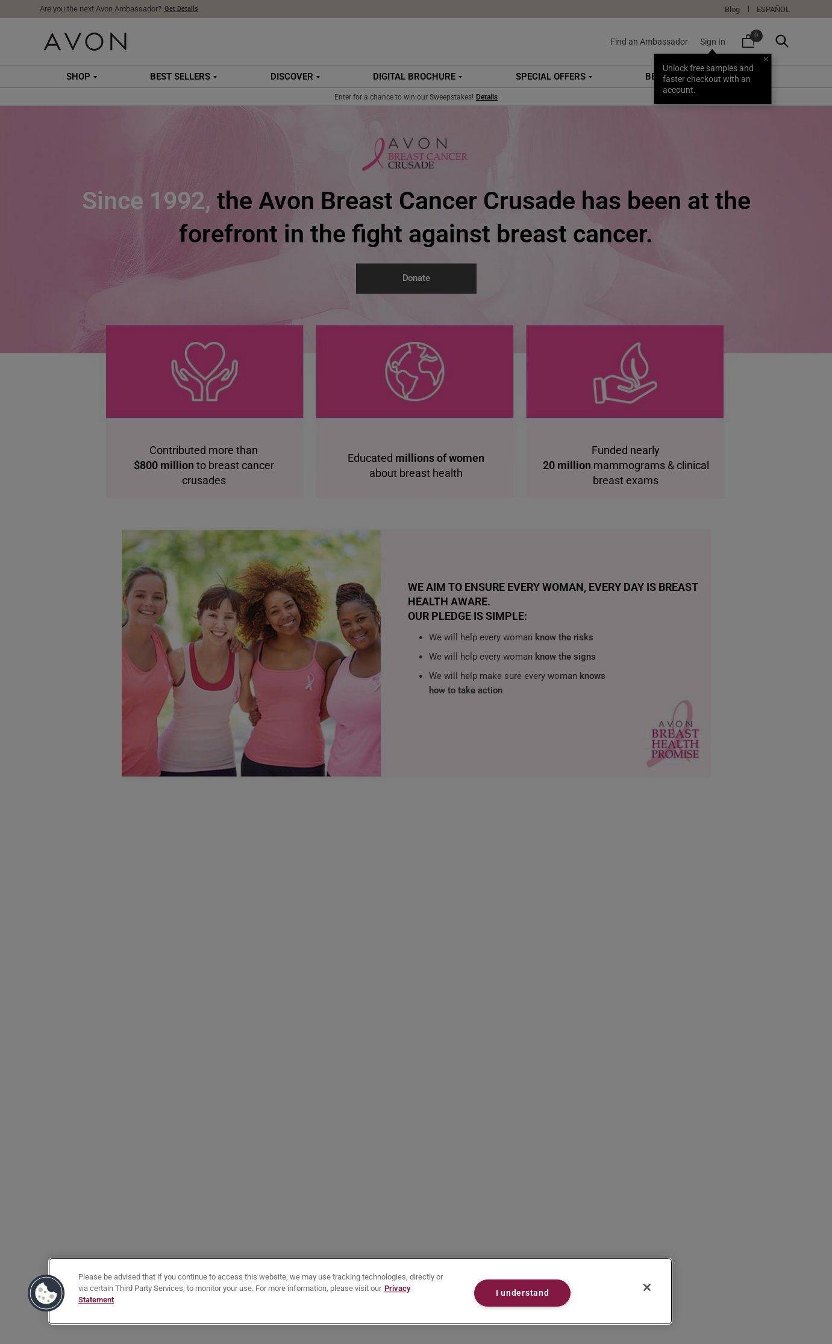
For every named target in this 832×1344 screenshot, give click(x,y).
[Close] (647, 1287)
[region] (360, 1291)
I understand (522, 1293)
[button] (46, 1293)
